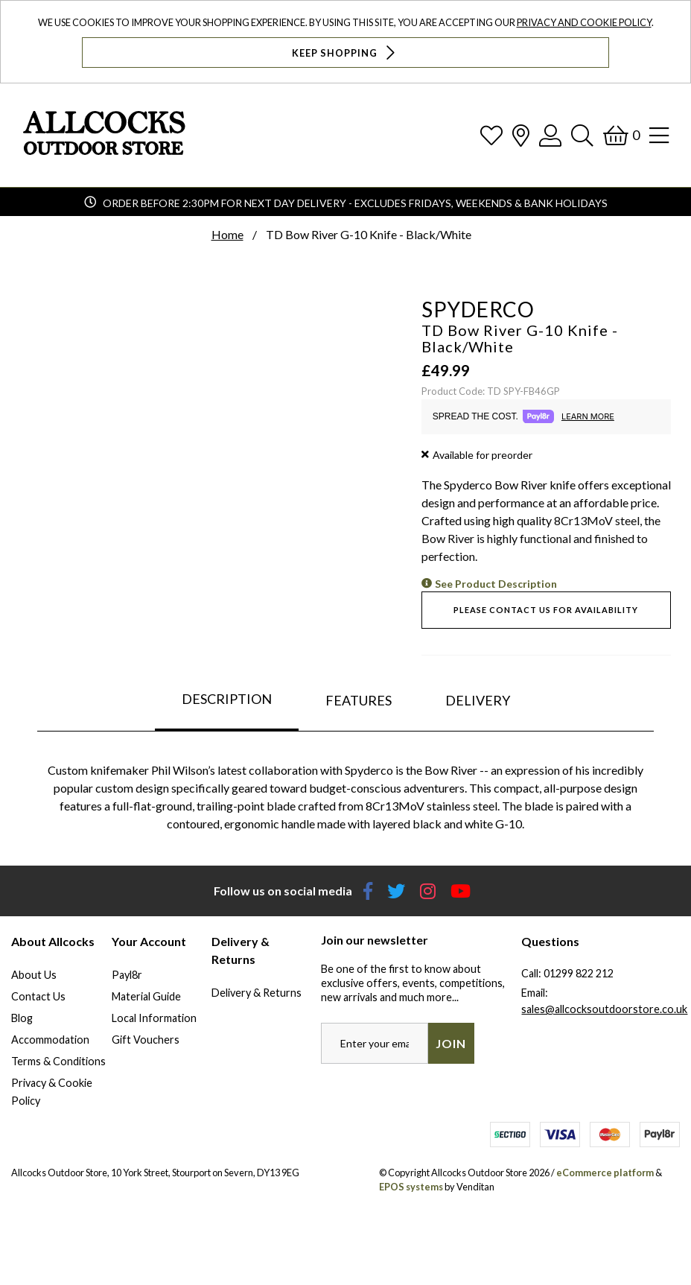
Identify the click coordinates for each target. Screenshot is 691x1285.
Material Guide (146, 996)
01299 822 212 (579, 973)
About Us (34, 974)
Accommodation (50, 1039)
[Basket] (621, 135)
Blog (22, 1018)
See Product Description (496, 583)
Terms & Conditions (58, 1061)
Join (451, 1043)
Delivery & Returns (256, 992)
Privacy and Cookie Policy (584, 22)
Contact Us (38, 996)
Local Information (154, 1018)
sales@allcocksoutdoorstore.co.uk (604, 1009)
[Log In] (550, 135)
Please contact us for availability (545, 610)
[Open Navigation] (659, 135)
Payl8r (127, 974)
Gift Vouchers (145, 1039)
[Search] (582, 135)
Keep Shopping (345, 52)
